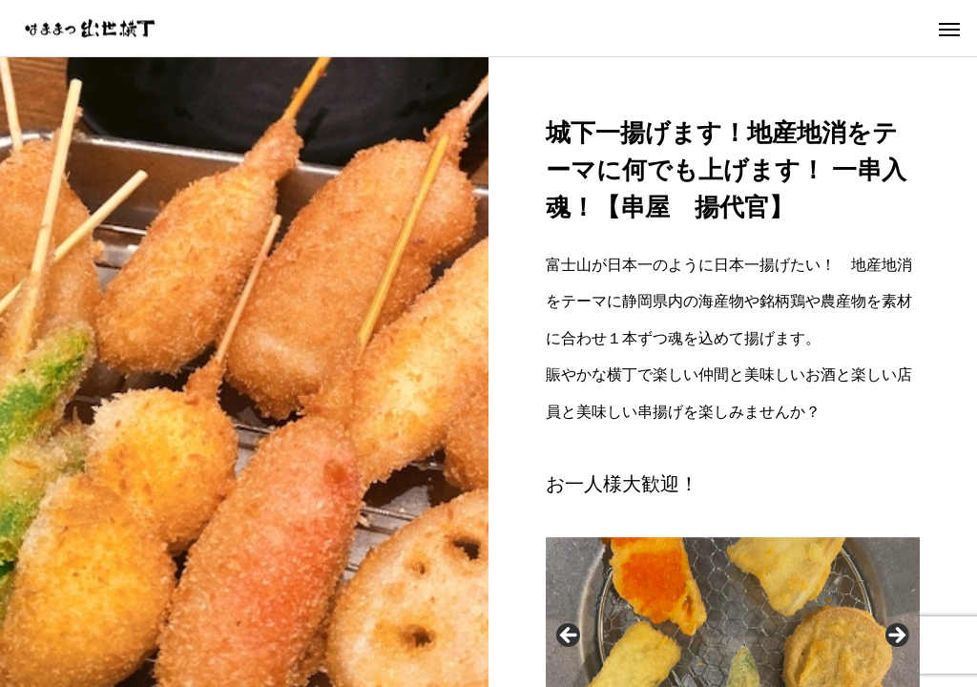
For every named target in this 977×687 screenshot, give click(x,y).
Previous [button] (569, 636)
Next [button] (896, 636)
